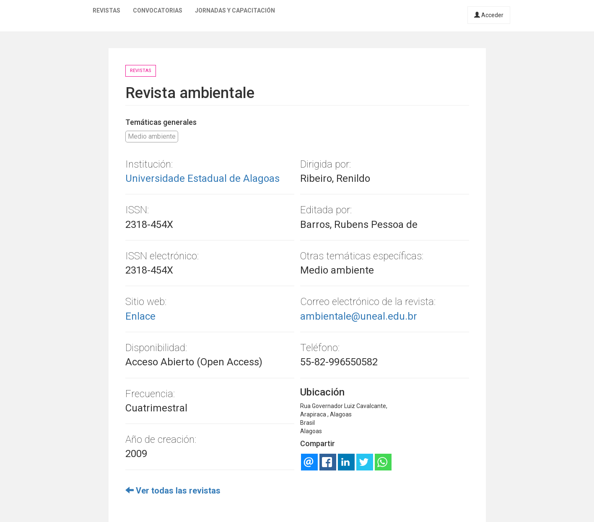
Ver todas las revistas (172, 491)
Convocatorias (157, 10)
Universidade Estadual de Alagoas (202, 178)
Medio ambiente (152, 136)
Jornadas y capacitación (235, 10)
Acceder (488, 15)
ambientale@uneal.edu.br (358, 316)
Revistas (106, 10)
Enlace (140, 316)
